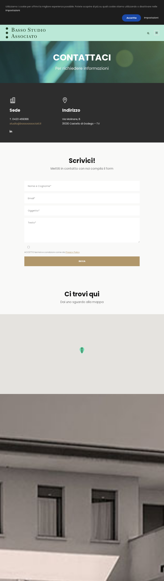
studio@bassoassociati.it (25, 123)
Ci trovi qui (82, 294)
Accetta (131, 17)
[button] (81, 350)
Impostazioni (13, 10)
